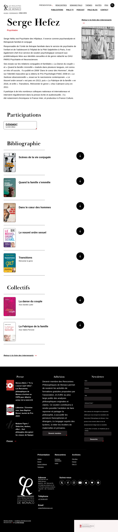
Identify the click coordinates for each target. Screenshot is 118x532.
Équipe (39, 462)
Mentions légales (8, 521)
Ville (86, 395)
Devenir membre (54, 433)
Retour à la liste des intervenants (97, 20)
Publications (57, 10)
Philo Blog (92, 10)
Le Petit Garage (19, 522)
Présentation (45, 5)
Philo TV (70, 10)
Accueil (6, 13)
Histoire (40, 459)
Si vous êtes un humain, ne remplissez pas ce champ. (97, 429)
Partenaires (41, 467)
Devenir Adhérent (42, 464)
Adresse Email (89, 403)
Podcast (80, 10)
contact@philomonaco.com (45, 508)
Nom (86, 381)
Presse (9, 441)
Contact (104, 10)
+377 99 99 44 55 (43, 499)
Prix (106, 5)
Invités (98, 5)
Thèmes (89, 5)
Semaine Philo (76, 5)
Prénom (87, 388)
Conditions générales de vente (23, 521)
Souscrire (94, 439)
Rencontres (61, 5)
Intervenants (13, 13)
